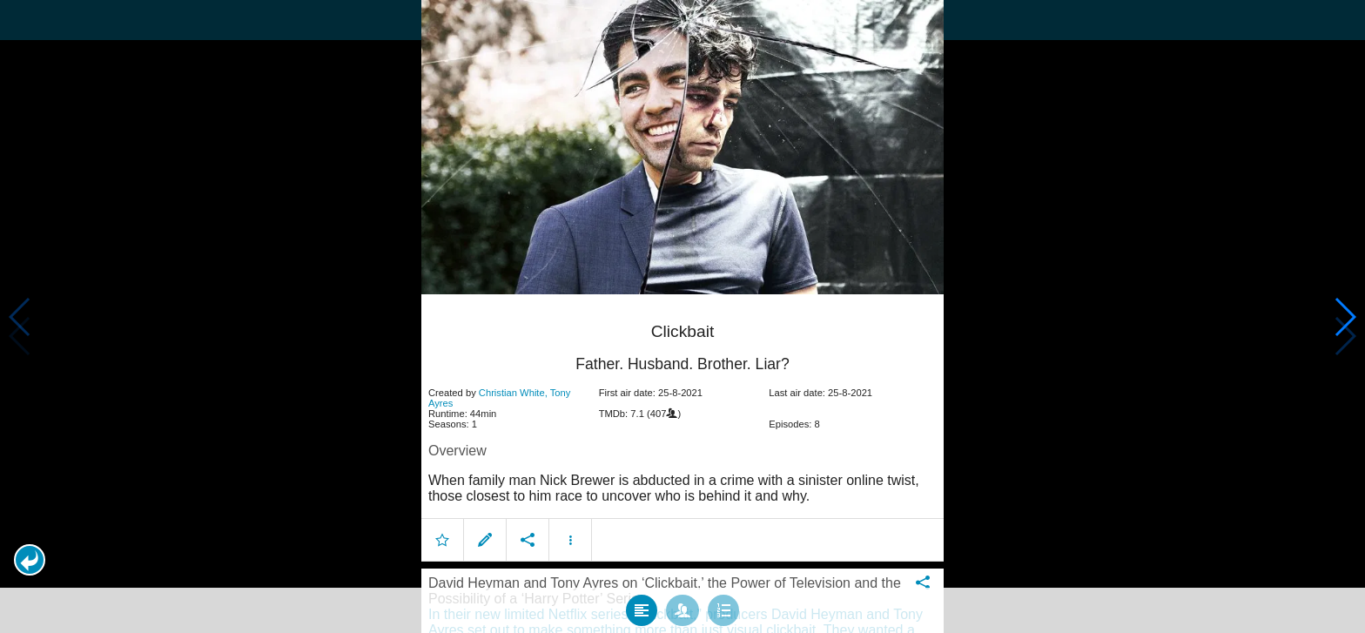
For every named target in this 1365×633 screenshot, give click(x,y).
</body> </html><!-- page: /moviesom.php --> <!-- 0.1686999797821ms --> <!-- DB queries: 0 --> (682, 316)
